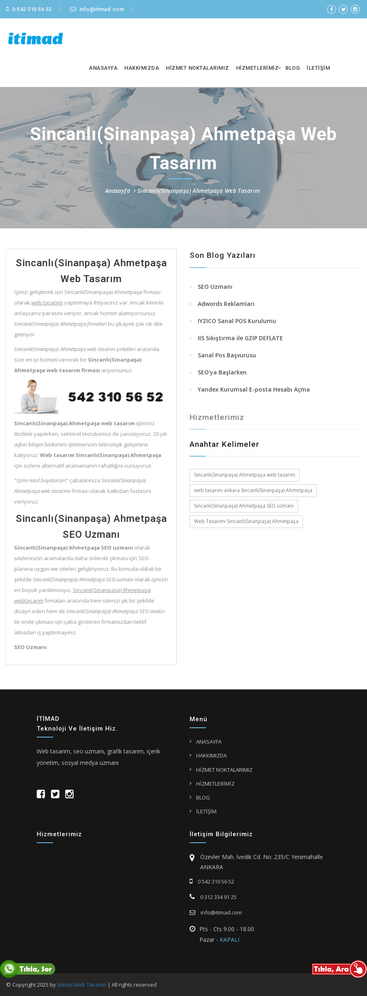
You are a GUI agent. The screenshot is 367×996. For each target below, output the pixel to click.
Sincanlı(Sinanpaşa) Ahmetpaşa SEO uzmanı (244, 505)
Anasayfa (117, 190)
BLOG (292, 68)
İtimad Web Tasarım (81, 984)
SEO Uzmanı (215, 287)
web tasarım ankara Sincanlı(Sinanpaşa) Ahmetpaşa (253, 490)
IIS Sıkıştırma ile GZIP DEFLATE (240, 338)
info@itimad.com (97, 9)
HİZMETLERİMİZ (257, 68)
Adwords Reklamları (226, 304)
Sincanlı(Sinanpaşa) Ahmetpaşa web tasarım (244, 474)
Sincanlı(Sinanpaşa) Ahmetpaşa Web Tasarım (198, 190)
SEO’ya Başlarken (222, 373)
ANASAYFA (103, 68)
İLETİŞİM (318, 68)
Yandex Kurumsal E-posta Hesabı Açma (254, 390)
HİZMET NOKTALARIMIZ (197, 68)
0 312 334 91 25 (213, 897)
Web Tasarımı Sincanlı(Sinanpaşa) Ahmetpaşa (246, 521)
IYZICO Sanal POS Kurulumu (237, 321)
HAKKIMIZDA (141, 68)
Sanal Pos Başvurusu (227, 356)
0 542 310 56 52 (29, 9)
